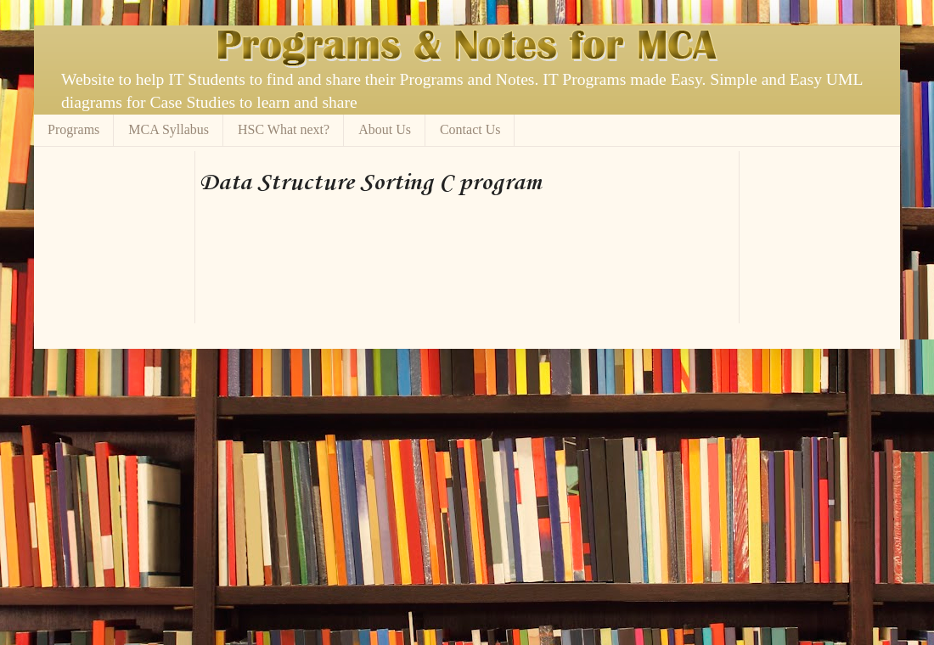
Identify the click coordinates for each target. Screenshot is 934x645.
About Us (384, 129)
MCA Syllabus (168, 129)
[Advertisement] (259, 266)
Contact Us (470, 129)
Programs (73, 129)
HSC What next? (283, 129)
